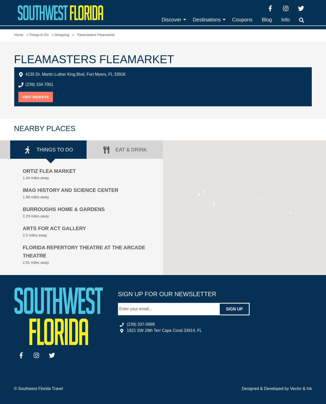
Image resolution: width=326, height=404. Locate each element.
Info (285, 19)
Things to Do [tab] (48, 150)
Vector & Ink (301, 388)
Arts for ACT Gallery (54, 228)
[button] (290, 214)
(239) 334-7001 (39, 84)
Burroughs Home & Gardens (64, 209)
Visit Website (37, 97)
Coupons (242, 19)
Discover (171, 19)
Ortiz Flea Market (49, 171)
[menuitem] (172, 19)
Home (18, 35)
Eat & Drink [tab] (125, 150)
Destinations (207, 19)
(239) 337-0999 (141, 324)
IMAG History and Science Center (70, 190)
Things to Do (39, 35)
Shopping (62, 35)
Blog (267, 19)
